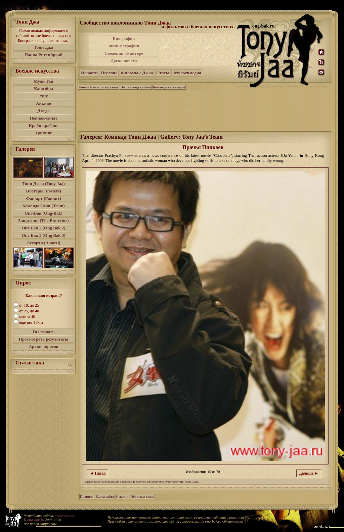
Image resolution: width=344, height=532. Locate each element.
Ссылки (122, 496)
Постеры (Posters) (43, 190)
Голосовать (44, 331)
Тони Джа (43, 47)
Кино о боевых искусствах (99, 87)
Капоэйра (43, 88)
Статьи (163, 72)
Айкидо (43, 103)
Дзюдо (43, 110)
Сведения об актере (123, 53)
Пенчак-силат (43, 118)
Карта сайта (104, 496)
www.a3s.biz (64, 516)
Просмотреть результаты (44, 339)
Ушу (43, 95)
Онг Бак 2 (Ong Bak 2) (43, 227)
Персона (109, 72)
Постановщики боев (136, 87)
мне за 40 (27, 316)
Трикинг (43, 132)
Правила (86, 496)
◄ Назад (97, 473)
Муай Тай (43, 81)
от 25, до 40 (29, 311)
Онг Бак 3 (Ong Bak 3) (43, 235)
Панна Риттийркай (43, 54)
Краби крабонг (43, 125)
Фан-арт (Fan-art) (43, 198)
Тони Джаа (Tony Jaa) (43, 183)
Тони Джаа (157, 23)
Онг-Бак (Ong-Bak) (43, 213)
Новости (89, 72)
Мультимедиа (187, 72)
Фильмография (124, 45)
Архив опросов (43, 346)
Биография (124, 38)
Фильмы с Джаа (137, 72)
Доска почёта (124, 60)
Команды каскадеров (169, 87)
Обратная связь (142, 496)
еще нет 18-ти (31, 322)
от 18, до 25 (29, 305)
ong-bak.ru (35, 520)
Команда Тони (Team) (43, 205)
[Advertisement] (198, 50)
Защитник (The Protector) (43, 220)
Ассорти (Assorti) (43, 242)
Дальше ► (308, 473)
